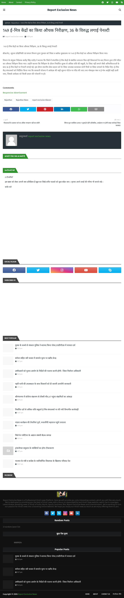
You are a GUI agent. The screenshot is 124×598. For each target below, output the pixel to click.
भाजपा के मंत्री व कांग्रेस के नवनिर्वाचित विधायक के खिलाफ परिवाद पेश (42, 461)
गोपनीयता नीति (117, 594)
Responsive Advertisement (15, 93)
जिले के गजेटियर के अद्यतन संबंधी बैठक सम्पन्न (33, 435)
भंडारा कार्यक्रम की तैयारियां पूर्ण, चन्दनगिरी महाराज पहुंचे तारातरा (40, 422)
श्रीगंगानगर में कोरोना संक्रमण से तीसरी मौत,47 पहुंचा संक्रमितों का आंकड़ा (43, 396)
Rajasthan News (22, 100)
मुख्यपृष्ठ (7, 23)
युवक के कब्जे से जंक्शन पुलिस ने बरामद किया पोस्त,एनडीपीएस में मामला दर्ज (45, 345)
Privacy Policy (30, 2)
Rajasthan (15, 23)
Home (3, 2)
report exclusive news (14, 36)
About (11, 2)
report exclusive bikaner (41, 100)
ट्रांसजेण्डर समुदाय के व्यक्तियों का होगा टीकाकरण (34, 448)
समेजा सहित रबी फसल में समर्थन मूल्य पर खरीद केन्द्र (35, 358)
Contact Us (105, 594)
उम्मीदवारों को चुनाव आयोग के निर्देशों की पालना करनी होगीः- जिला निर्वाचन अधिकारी (48, 371)
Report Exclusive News (62, 10)
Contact (19, 2)
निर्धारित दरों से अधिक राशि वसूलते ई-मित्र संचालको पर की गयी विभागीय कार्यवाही (47, 409)
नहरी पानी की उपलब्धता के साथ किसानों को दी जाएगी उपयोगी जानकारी (43, 384)
